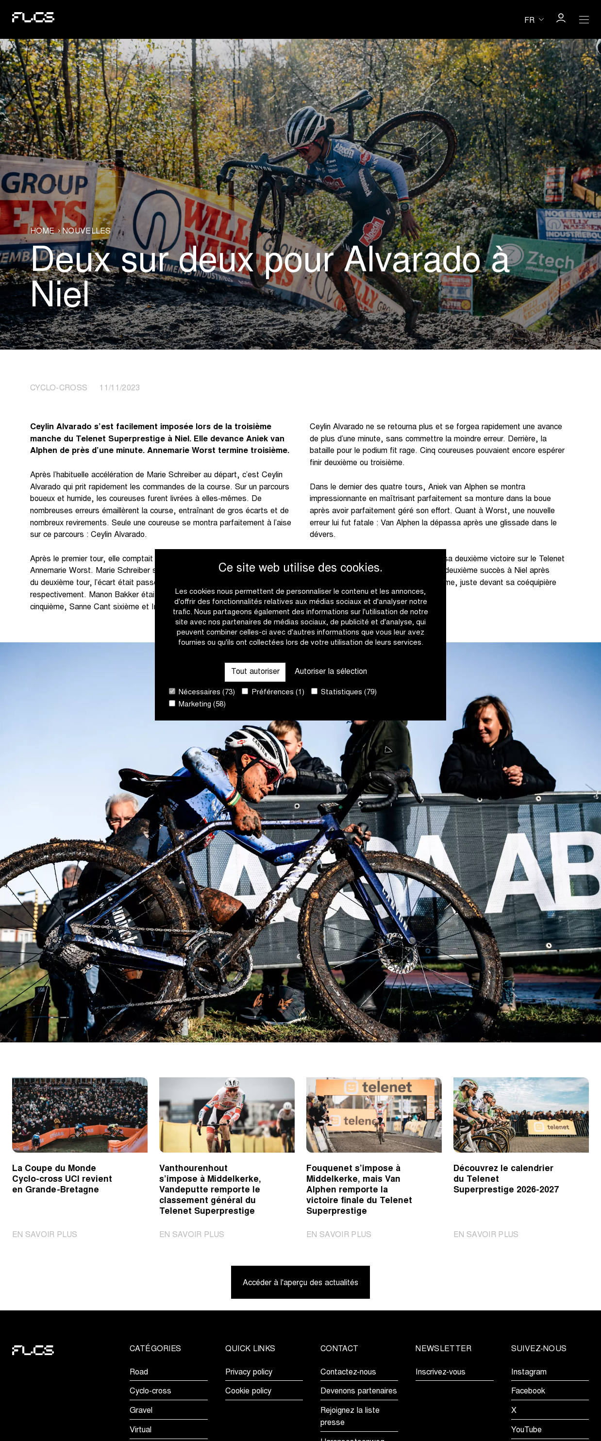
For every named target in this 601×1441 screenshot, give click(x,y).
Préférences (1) (273, 692)
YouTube (526, 1430)
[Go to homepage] (33, 19)
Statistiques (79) (344, 692)
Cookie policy (248, 1391)
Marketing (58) (197, 704)
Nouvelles (87, 232)
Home (42, 232)
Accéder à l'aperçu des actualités (300, 1283)
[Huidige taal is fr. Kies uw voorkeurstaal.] (534, 19)
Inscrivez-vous (441, 1372)
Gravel (141, 1410)
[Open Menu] (584, 19)
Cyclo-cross (150, 1391)
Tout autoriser (254, 672)
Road (139, 1372)
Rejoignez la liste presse (350, 1416)
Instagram (529, 1372)
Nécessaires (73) (202, 692)
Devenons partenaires (358, 1391)
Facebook (528, 1391)
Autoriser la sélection (330, 672)
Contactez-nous (348, 1372)
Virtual (140, 1430)
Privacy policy (248, 1372)
